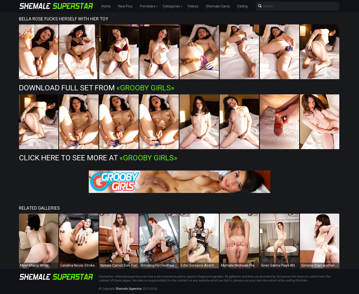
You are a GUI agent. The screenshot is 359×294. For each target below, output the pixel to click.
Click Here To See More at (98, 157)
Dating (242, 6)
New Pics (125, 6)
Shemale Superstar (129, 289)
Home (106, 6)
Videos (192, 6)
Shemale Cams (218, 6)
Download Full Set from (96, 87)
